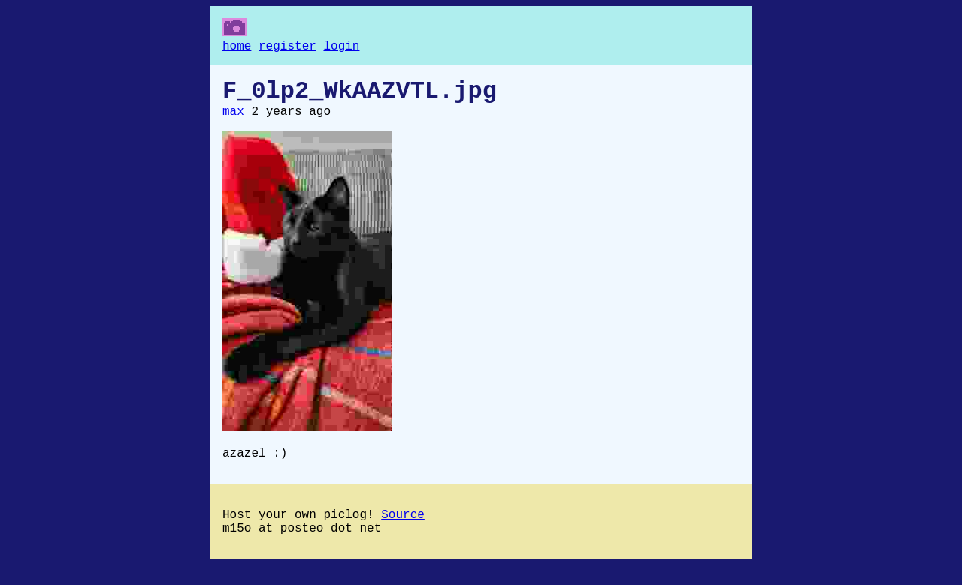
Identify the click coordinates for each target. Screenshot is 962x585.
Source (403, 530)
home (236, 48)
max (233, 121)
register (287, 48)
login (341, 48)
